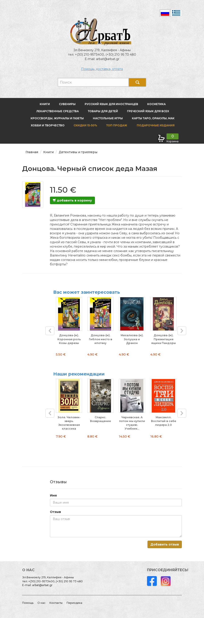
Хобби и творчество (48, 125)
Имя (53, 495)
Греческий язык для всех (148, 111)
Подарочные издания (155, 125)
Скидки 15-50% (85, 125)
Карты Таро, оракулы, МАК (153, 118)
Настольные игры (108, 118)
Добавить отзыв (164, 544)
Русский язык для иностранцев (111, 104)
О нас (41, 602)
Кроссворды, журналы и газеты (57, 118)
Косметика (156, 104)
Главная (32, 152)
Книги (45, 104)
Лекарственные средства (57, 111)
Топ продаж (116, 125)
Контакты (56, 602)
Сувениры (67, 104)
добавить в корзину (72, 200)
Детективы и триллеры (78, 152)
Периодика (74, 602)
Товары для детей (103, 111)
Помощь (27, 602)
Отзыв (55, 512)
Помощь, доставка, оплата (102, 69)
